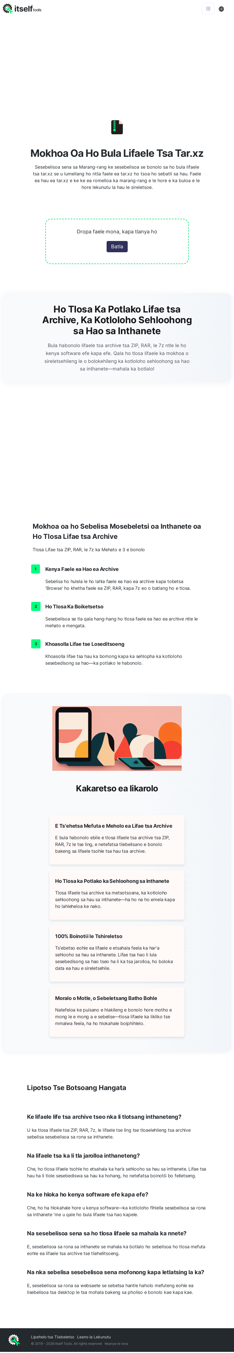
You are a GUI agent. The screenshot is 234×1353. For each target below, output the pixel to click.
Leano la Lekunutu (94, 1338)
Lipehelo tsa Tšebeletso (52, 1338)
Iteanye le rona (116, 1345)
